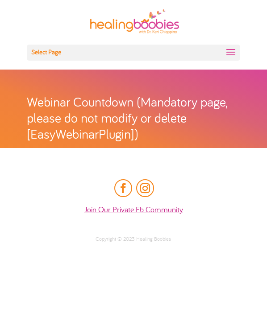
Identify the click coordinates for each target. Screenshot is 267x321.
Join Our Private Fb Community (133, 210)
